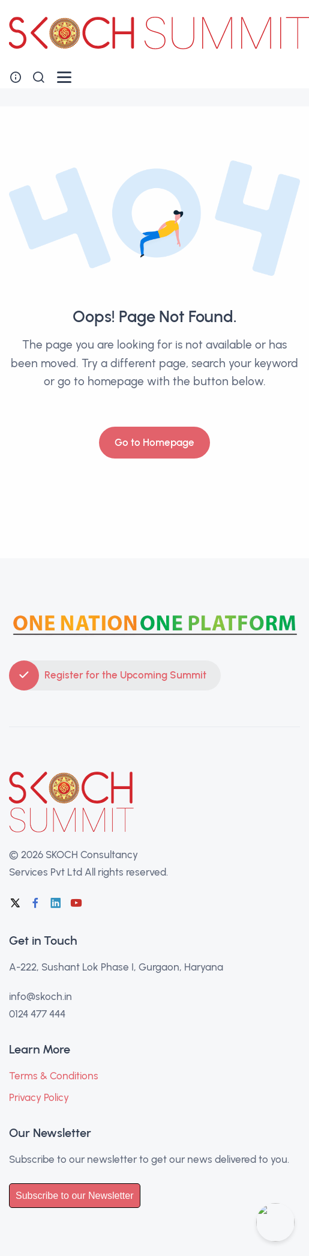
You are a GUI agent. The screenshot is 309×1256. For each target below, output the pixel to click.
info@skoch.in (40, 996)
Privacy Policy (39, 1097)
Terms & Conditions (53, 1076)
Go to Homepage (154, 442)
